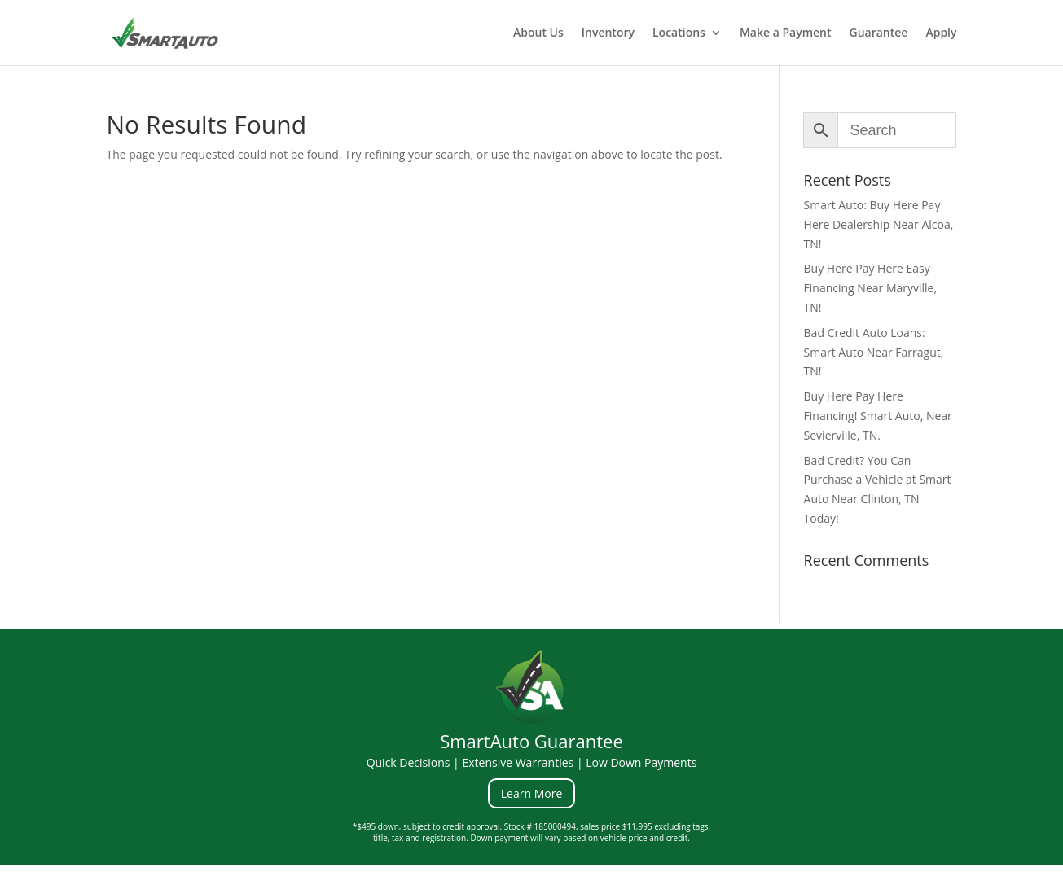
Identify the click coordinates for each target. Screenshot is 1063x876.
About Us (538, 33)
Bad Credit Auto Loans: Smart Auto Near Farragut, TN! (874, 352)
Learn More (532, 793)
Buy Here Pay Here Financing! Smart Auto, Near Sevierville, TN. (878, 415)
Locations (678, 33)
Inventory (608, 33)
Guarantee (879, 33)
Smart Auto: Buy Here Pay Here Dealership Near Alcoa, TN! (879, 224)
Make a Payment (786, 33)
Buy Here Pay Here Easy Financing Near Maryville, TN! (871, 288)
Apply (940, 33)
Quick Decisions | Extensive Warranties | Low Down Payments (532, 762)
